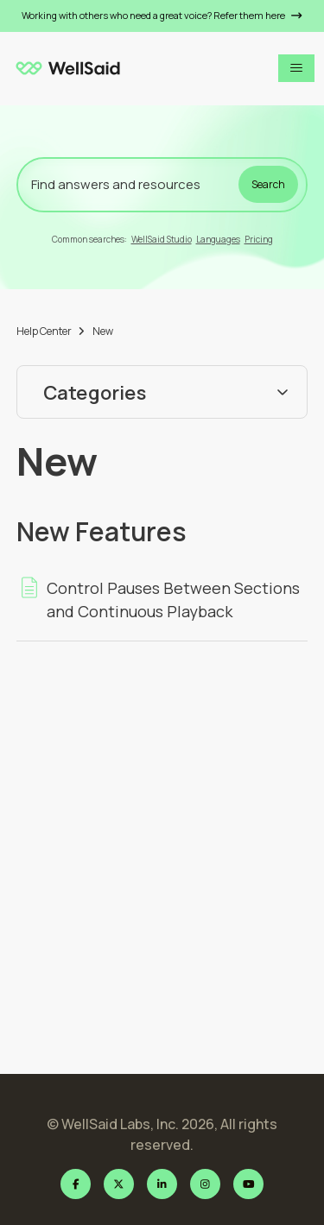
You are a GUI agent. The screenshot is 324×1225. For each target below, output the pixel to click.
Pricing (259, 239)
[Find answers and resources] (162, 185)
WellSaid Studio (161, 239)
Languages (218, 239)
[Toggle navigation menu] (296, 68)
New (102, 331)
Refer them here (257, 15)
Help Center (44, 331)
